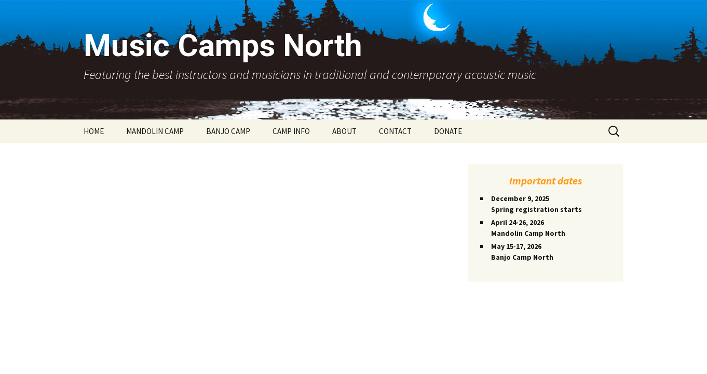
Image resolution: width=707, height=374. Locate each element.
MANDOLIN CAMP (155, 131)
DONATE (448, 131)
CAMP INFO (291, 131)
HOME (94, 131)
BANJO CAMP (228, 131)
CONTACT (395, 131)
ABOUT (344, 131)
